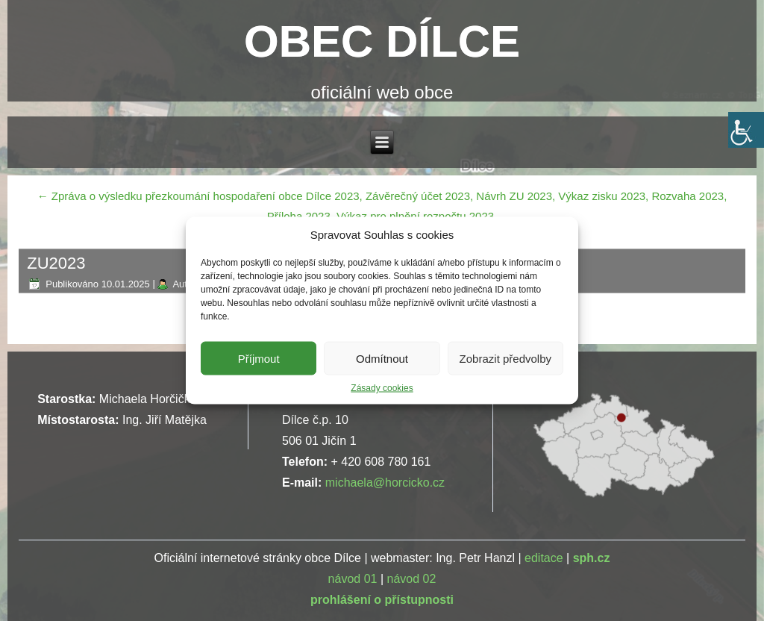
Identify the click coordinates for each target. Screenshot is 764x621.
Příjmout (259, 358)
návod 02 (411, 578)
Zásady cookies (382, 388)
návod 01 (353, 578)
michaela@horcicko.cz (385, 482)
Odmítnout (382, 358)
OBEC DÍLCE (382, 41)
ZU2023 (56, 263)
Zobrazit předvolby (505, 358)
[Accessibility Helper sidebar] (746, 130)
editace (544, 558)
